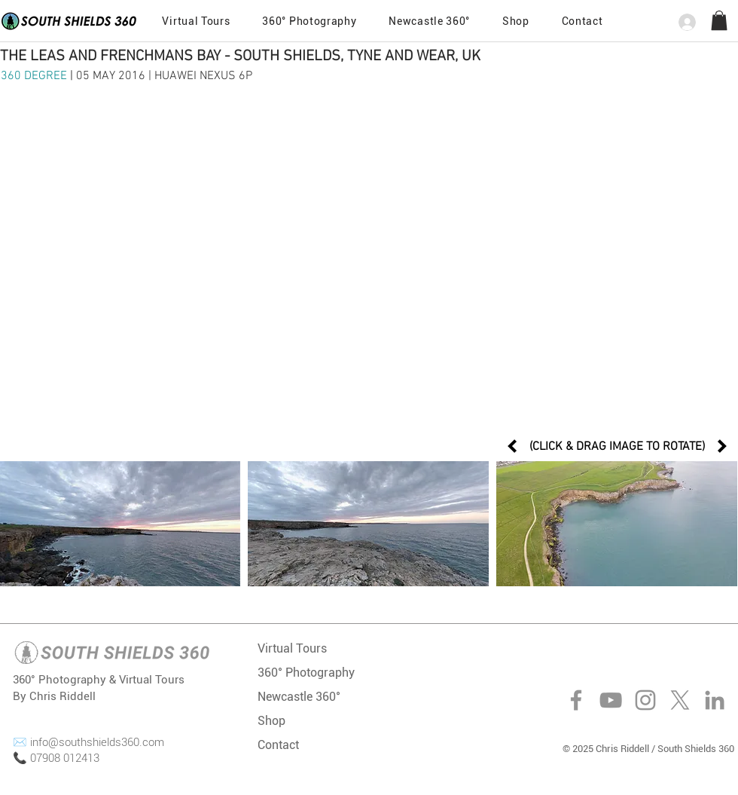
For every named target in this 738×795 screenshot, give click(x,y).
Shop (271, 721)
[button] (582, 21)
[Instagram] (645, 700)
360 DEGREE (35, 76)
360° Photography (306, 672)
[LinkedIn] (714, 700)
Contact (278, 745)
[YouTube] (610, 700)
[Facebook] (576, 700)
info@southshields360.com (97, 742)
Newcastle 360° (299, 697)
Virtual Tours (292, 648)
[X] (680, 700)
